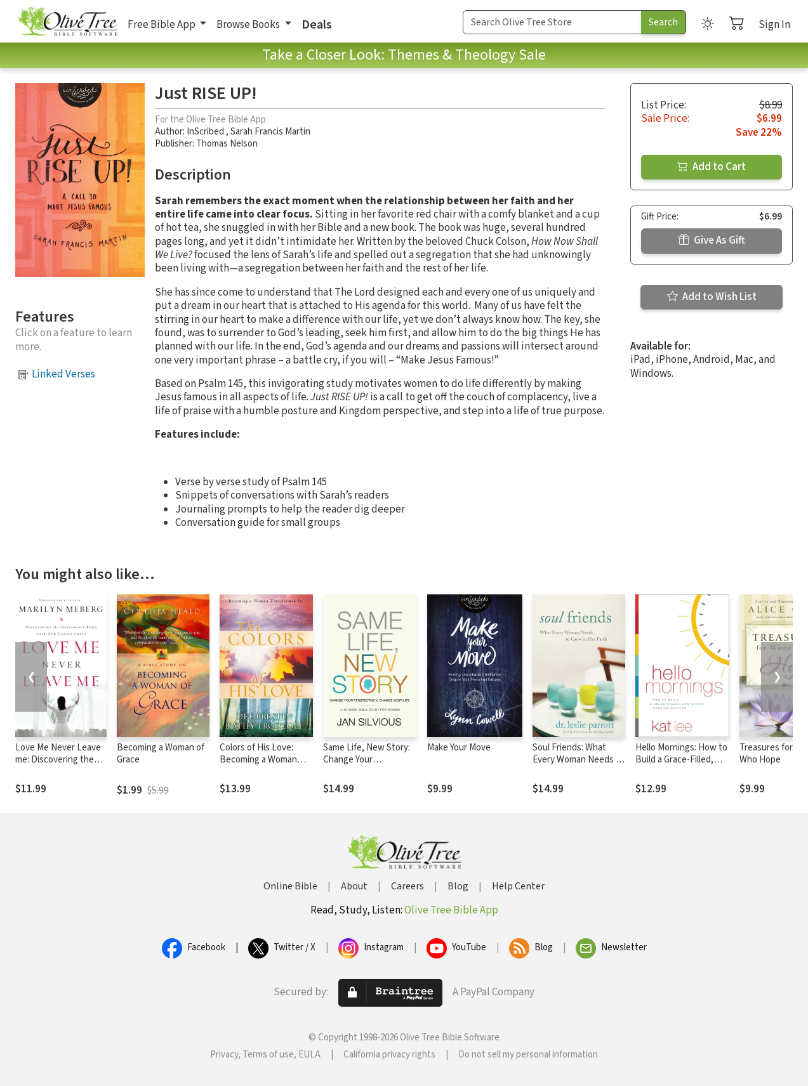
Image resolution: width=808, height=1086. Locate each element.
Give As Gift (712, 240)
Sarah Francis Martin (270, 131)
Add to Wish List (712, 296)
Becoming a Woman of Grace (160, 753)
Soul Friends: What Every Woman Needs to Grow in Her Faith (579, 759)
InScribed (206, 131)
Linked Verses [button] (63, 374)
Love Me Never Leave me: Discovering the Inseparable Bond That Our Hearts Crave (60, 765)
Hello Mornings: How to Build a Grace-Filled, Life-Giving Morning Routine (681, 765)
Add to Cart (711, 166)
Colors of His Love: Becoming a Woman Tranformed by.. (258, 759)
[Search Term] (552, 22)
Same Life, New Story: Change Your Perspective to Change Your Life (368, 765)
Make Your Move (459, 747)
